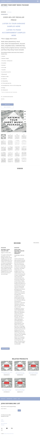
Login (2, 419)
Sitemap (2, 424)
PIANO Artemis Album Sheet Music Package (20, 390)
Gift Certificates (4, 423)
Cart (19, 398)
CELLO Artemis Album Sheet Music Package (6, 390)
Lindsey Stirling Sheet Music (9, 433)
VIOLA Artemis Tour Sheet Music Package (6, 373)
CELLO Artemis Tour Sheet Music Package (20, 373)
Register (2, 421)
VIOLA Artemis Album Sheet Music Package (33, 373)
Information (9, 398)
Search (15, 398)
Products (3, 398)
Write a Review (5, 348)
